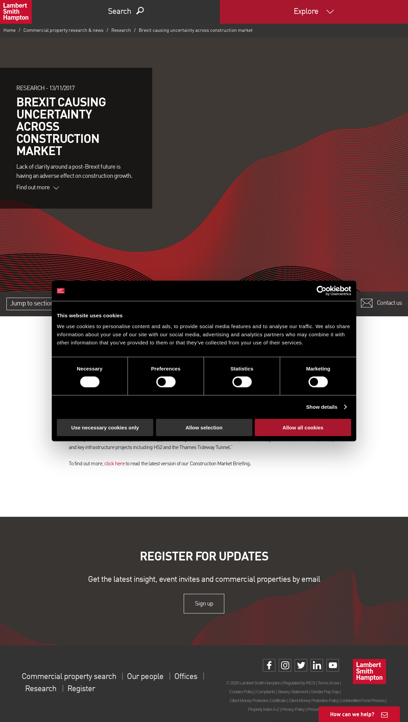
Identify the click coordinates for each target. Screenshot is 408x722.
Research (121, 30)
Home (9, 30)
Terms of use (328, 682)
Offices (185, 677)
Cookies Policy (241, 691)
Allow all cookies (302, 427)
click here (114, 464)
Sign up (204, 603)
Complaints (265, 691)
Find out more (37, 188)
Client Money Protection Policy (314, 700)
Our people (145, 677)
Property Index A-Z (263, 709)
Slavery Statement (292, 691)
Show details (322, 407)
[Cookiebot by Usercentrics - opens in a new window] (321, 291)
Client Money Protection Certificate (258, 700)
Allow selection (203, 427)
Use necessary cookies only (105, 427)
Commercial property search (69, 677)
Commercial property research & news (63, 30)
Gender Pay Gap (325, 691)
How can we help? (352, 714)
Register (81, 689)
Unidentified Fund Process (362, 700)
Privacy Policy (293, 709)
